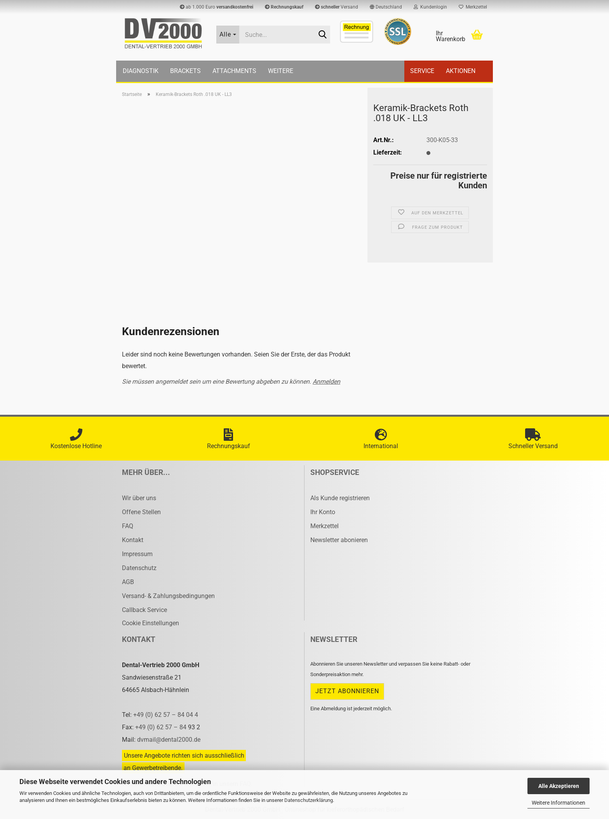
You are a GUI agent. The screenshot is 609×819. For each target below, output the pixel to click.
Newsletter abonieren (339, 540)
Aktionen (460, 71)
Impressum (137, 554)
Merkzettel (473, 7)
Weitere (280, 71)
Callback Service (144, 610)
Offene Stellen (141, 512)
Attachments (234, 71)
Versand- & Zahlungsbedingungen (168, 596)
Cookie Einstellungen (150, 623)
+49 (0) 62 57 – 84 (161, 727)
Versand (336, 7)
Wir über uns (139, 498)
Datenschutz (139, 568)
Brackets (185, 71)
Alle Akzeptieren (558, 786)
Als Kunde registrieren (340, 498)
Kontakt (132, 540)
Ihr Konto (322, 512)
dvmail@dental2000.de (168, 739)
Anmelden (326, 381)
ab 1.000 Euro (216, 7)
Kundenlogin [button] (430, 7)
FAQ (127, 526)
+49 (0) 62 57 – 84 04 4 (165, 714)
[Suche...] (228, 34)
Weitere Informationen (558, 803)
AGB (128, 582)
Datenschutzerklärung (308, 800)
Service (422, 71)
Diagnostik (140, 71)
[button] (386, 7)
